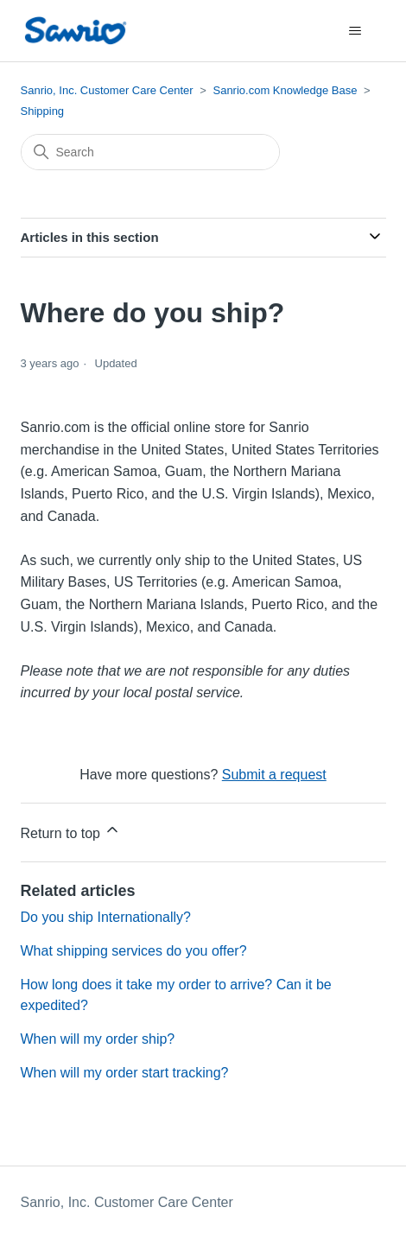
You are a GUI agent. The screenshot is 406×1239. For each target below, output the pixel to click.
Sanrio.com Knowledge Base (285, 90)
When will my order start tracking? (125, 1072)
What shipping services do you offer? (134, 951)
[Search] (150, 152)
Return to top (71, 831)
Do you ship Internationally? (106, 917)
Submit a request (274, 774)
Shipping (43, 111)
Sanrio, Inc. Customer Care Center (107, 90)
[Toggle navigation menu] (355, 31)
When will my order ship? (98, 1039)
